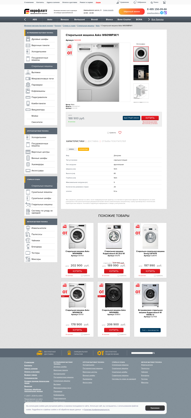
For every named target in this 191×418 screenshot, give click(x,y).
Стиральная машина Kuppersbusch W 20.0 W (114, 252)
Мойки (35, 116)
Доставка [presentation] (93, 141)
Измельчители (39, 228)
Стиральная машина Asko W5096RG (114, 311)
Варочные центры (41, 152)
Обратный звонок (132, 11)
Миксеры (36, 259)
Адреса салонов (53, 2)
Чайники (36, 240)
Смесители (37, 122)
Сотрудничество (31, 378)
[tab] (76, 141)
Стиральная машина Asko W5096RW (77, 252)
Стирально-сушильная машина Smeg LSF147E (150, 252)
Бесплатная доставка (150, 122)
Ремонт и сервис (86, 2)
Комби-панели (39, 103)
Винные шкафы (39, 158)
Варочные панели (40, 45)
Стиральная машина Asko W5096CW (77, 311)
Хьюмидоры (38, 164)
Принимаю (155, 408)
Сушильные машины (42, 192)
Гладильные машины (42, 204)
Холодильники (39, 51)
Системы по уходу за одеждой (42, 211)
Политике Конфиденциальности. (97, 410)
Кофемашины (38, 91)
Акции (98, 2)
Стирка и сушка (69, 26)
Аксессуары (38, 170)
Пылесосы (37, 234)
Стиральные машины (85, 26)
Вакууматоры (38, 109)
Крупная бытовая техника (37, 131)
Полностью (83, 149)
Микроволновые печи (43, 78)
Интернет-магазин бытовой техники (38, 26)
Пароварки (37, 84)
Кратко (71, 149)
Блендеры (37, 246)
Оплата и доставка (69, 2)
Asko (98, 26)
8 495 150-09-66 (157, 9)
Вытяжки (36, 72)
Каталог (58, 26)
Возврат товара (30, 375)
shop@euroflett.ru (153, 13)
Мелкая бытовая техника (37, 222)
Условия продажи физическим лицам (36, 382)
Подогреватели (39, 97)
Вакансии (28, 386)
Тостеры (36, 253)
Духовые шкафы (40, 39)
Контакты (40, 2)
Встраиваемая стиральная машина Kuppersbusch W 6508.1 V (150, 312)
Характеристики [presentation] (75, 141)
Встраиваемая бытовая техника (40, 33)
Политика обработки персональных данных (33, 390)
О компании (29, 2)
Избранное (142, 2)
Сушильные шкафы (41, 198)
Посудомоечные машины (40, 58)
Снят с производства (150, 330)
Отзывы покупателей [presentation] (114, 141)
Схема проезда (108, 10)
